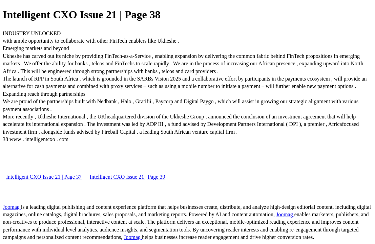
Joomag (12, 207)
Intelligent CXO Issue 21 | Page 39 (127, 177)
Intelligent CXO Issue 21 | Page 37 (44, 177)
